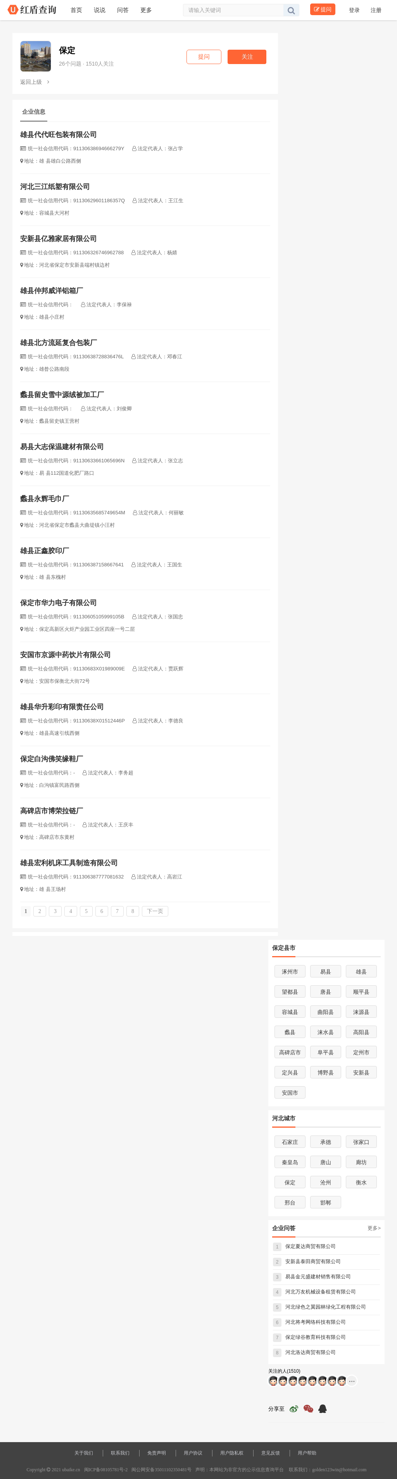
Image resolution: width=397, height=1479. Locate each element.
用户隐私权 (231, 1453)
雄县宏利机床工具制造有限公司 (69, 863)
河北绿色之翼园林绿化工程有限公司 (319, 1307)
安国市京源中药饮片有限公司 (65, 655)
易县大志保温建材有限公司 (62, 447)
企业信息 (33, 111)
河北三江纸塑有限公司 (55, 187)
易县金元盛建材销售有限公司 (312, 1276)
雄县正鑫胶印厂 (44, 551)
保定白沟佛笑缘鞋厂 (51, 759)
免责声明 (156, 1453)
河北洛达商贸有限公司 (304, 1352)
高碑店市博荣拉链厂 (51, 811)
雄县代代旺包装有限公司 (58, 135)
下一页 (155, 911)
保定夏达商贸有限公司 (304, 1246)
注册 (376, 10)
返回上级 (34, 82)
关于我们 (83, 1453)
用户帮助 (307, 1453)
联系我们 (120, 1453)
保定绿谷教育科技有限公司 (309, 1337)
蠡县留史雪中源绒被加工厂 (62, 395)
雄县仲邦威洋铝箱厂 (51, 291)
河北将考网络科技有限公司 (309, 1322)
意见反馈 (270, 1453)
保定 (67, 50)
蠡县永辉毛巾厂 (44, 499)
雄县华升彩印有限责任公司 (62, 707)
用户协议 (193, 1453)
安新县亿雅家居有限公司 (58, 239)
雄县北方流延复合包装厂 (58, 343)
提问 (322, 9)
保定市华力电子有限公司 (58, 603)
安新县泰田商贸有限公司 (307, 1261)
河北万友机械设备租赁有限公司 (314, 1292)
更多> (374, 1228)
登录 (355, 10)
